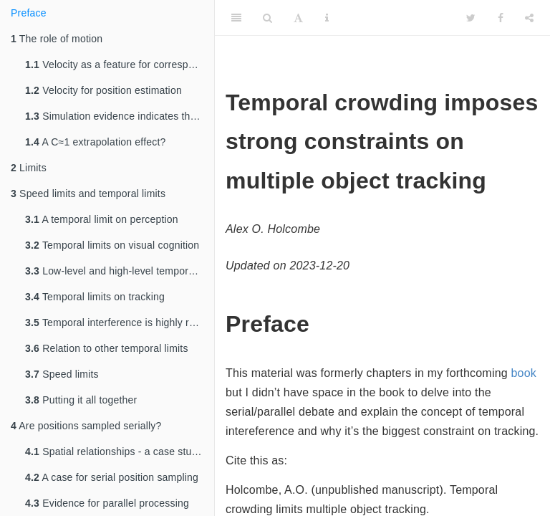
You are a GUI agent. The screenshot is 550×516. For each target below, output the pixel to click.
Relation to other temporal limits (106, 348)
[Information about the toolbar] (326, 18)
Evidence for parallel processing (107, 503)
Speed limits (62, 374)
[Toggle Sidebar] (236, 18)
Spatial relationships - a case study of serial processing (119, 451)
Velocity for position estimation (103, 90)
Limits (29, 167)
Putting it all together (81, 400)
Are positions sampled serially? (86, 425)
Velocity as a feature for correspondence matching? (119, 64)
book (523, 373)
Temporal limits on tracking (95, 296)
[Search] (267, 18)
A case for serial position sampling (111, 477)
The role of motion (56, 38)
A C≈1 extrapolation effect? (95, 142)
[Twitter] (470, 18)
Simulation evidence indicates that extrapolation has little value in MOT (119, 116)
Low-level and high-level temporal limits (119, 271)
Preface (29, 13)
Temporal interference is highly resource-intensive (119, 322)
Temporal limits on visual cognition (112, 245)
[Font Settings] (298, 18)
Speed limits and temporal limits (88, 193)
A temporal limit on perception (101, 219)
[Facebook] (500, 18)
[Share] (529, 18)
